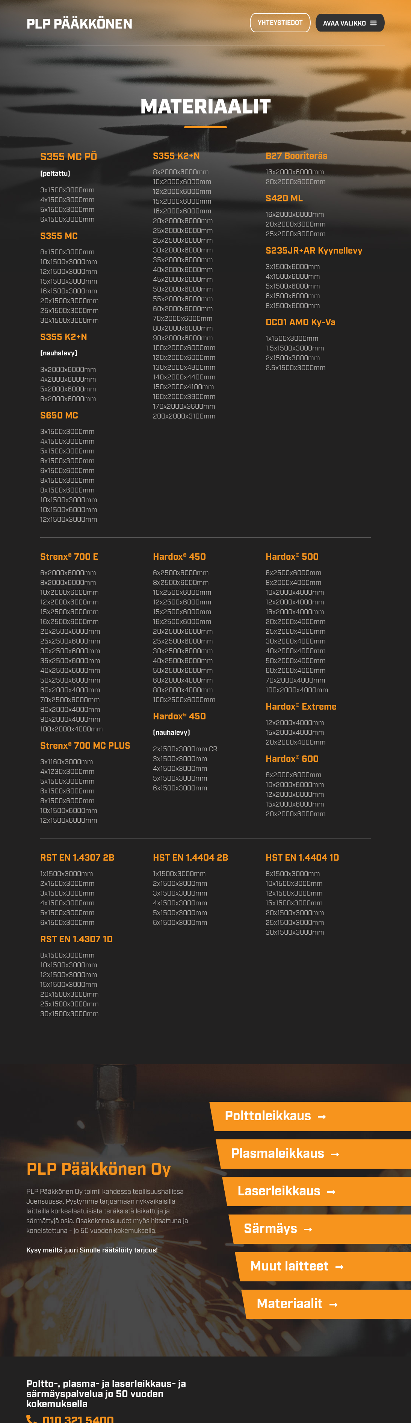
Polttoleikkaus (268, 1114)
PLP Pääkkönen (79, 23)
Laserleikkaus (278, 1190)
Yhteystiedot (280, 22)
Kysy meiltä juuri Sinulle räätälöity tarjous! (92, 1249)
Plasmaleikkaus (277, 1152)
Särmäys (270, 1227)
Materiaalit (290, 1302)
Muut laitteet (289, 1265)
